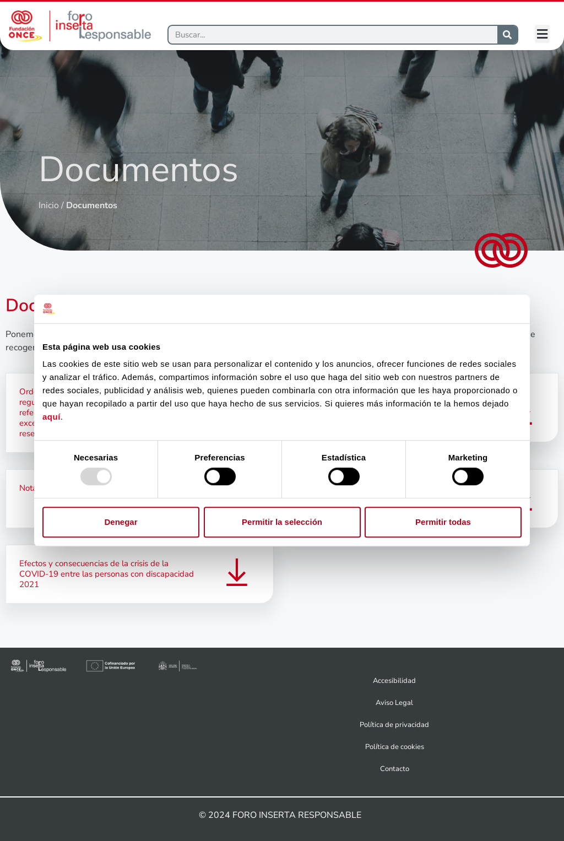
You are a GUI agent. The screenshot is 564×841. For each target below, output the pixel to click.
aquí (51, 417)
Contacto (394, 769)
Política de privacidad (394, 725)
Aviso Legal (394, 703)
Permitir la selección (282, 522)
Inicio (49, 205)
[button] (542, 34)
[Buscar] (333, 35)
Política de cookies (394, 747)
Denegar (120, 522)
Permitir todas (443, 522)
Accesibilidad (394, 681)
